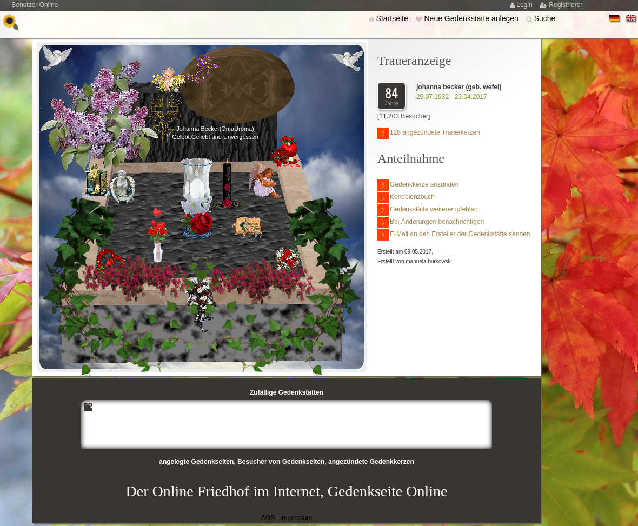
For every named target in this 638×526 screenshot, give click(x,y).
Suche (545, 18)
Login (525, 5)
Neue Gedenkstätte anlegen (472, 18)
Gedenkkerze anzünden (417, 185)
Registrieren (566, 5)
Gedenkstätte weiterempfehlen (427, 210)
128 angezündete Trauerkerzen (428, 133)
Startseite (393, 18)
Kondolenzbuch (406, 197)
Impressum (296, 518)
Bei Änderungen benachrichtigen (430, 222)
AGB (268, 518)
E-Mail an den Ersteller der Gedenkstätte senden (453, 235)
